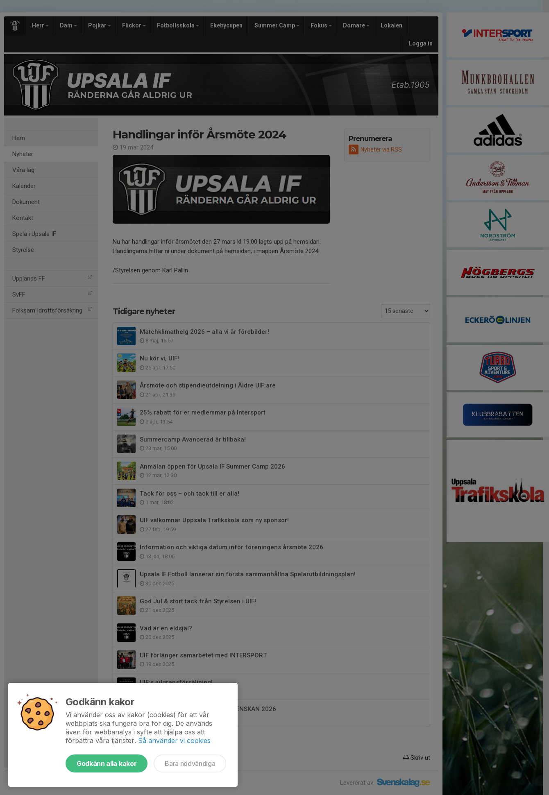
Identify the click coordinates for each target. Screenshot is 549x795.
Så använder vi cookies (174, 740)
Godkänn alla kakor (106, 763)
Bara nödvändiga (190, 763)
